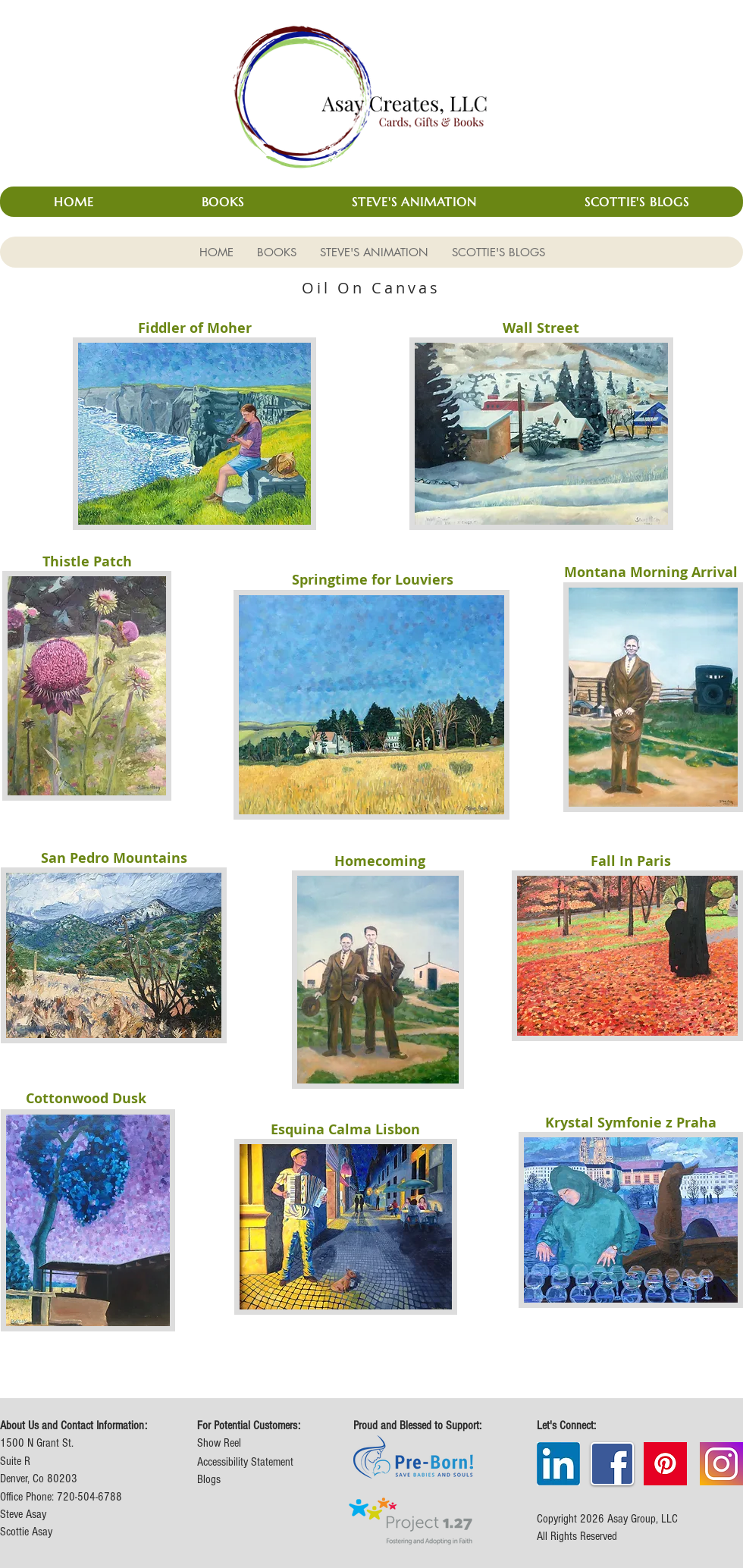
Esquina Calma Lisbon (345, 1129)
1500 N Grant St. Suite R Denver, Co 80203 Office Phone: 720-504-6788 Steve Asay (61, 1478)
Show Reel (219, 1443)
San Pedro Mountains (114, 857)
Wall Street (541, 327)
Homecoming (379, 860)
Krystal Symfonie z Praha (630, 1122)
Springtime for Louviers (372, 579)
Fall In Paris (631, 860)
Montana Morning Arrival (651, 572)
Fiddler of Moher (195, 327)
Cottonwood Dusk (86, 1098)
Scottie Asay (26, 1531)
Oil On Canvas (371, 288)
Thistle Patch (87, 561)
